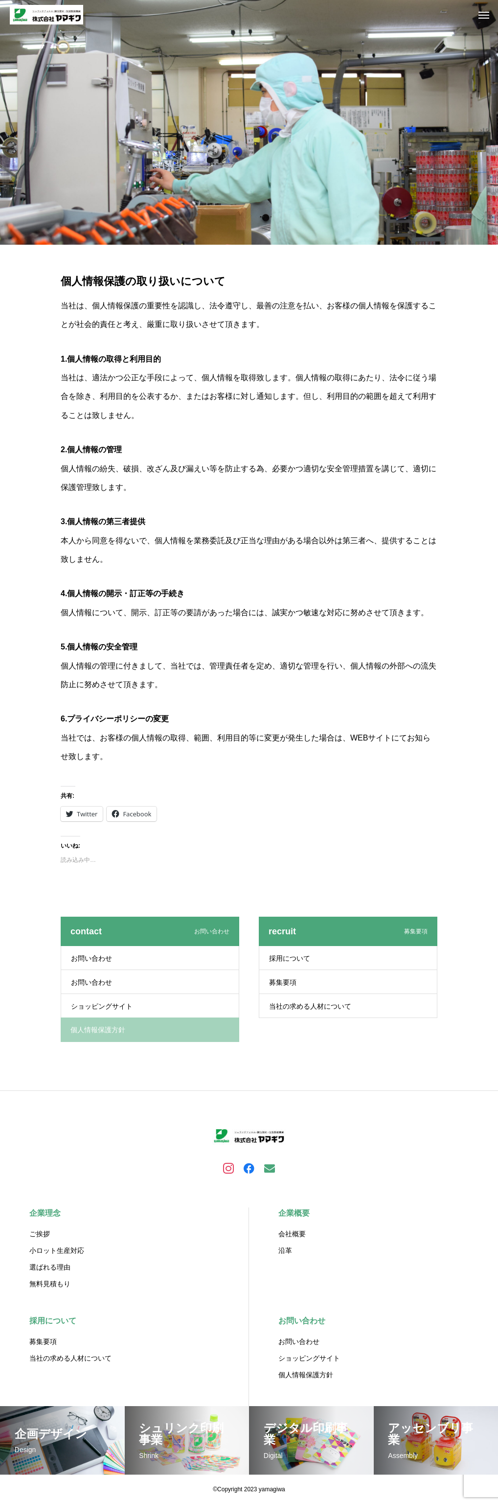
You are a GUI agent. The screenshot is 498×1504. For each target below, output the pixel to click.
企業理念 (45, 1213)
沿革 (285, 1250)
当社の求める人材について (310, 1006)
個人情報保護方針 (305, 1375)
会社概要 (292, 1234)
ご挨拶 (39, 1234)
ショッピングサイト (102, 1006)
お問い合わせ (91, 958)
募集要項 (282, 982)
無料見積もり (49, 1284)
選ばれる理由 (49, 1267)
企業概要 (294, 1213)
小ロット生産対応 (56, 1250)
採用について (289, 958)
